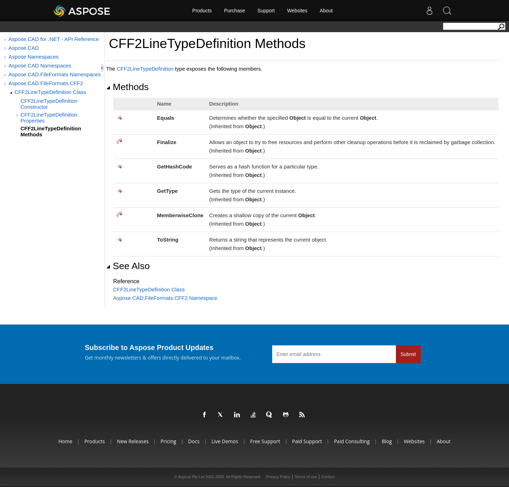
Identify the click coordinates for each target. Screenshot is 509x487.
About (326, 10)
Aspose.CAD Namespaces (39, 66)
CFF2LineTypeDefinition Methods (51, 131)
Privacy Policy (278, 477)
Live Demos (224, 441)
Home (65, 441)
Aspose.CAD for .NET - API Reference (53, 39)
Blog (387, 441)
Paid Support (307, 441)
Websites (297, 10)
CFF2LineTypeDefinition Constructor (49, 104)
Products (202, 10)
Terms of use (306, 477)
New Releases (133, 441)
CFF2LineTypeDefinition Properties (49, 118)
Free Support (265, 441)
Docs (193, 441)
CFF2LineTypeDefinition (145, 69)
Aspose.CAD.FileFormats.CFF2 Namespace (165, 298)
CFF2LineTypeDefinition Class (50, 92)
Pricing (168, 441)
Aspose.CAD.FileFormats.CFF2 (45, 83)
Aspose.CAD (23, 48)
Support (266, 10)
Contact (328, 477)
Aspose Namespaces (33, 57)
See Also (128, 266)
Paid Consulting (352, 441)
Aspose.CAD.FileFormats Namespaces (54, 74)
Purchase (234, 10)
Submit (408, 354)
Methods (127, 87)
